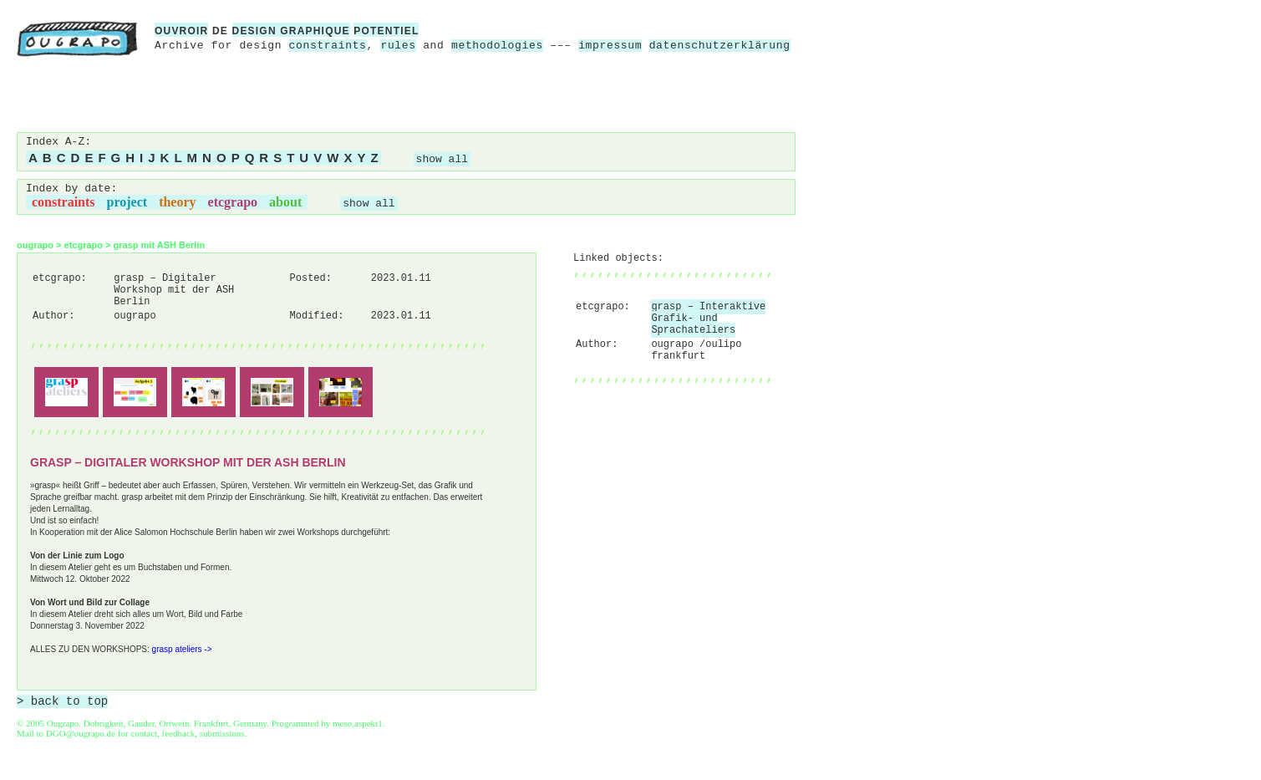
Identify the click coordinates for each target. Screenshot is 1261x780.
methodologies (497, 45)
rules (397, 45)
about (285, 202)
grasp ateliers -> (182, 649)
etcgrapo (233, 202)
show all (442, 159)
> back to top (62, 701)
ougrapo (35, 245)
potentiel (386, 31)
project (127, 202)
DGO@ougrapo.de (80, 733)
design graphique (291, 31)
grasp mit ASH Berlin (160, 245)
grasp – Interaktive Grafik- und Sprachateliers (708, 318)
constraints (328, 45)
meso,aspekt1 (358, 723)
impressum (610, 45)
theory (177, 202)
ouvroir (181, 31)
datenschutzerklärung (720, 45)
